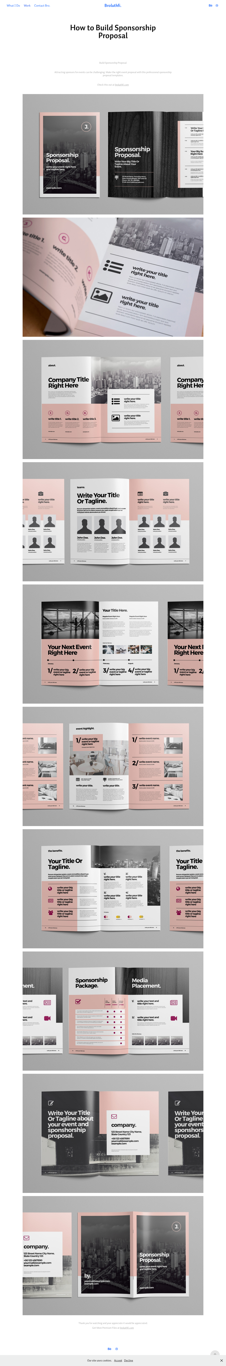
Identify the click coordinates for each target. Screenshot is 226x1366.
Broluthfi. (113, 5)
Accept (118, 1360)
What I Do (13, 5)
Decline (128, 1360)
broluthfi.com (122, 84)
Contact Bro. (42, 5)
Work (27, 5)
